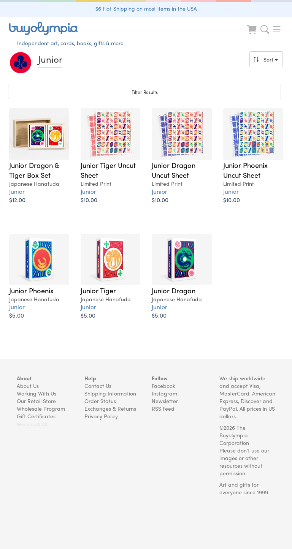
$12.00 (17, 199)
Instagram (164, 393)
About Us (28, 385)
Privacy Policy (101, 416)
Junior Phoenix (31, 290)
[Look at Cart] (252, 34)
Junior (17, 191)
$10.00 (89, 199)
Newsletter (165, 401)
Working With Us (36, 393)
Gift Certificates (36, 416)
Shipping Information (110, 393)
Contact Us (97, 385)
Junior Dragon (173, 290)
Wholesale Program (41, 408)
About (24, 378)
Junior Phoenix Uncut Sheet (245, 170)
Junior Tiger (98, 290)
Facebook (163, 385)
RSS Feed (163, 408)
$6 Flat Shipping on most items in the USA (146, 8)
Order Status (100, 401)
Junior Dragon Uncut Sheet (173, 170)
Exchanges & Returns (110, 408)
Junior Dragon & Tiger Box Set (34, 170)
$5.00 (16, 315)
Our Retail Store (36, 401)
